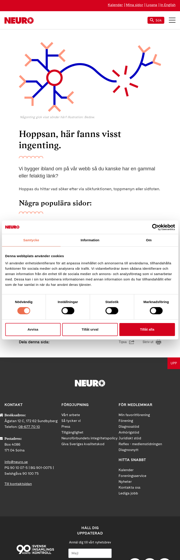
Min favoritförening (134, 361)
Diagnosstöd (129, 373)
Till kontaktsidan (18, 430)
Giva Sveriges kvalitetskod (82, 390)
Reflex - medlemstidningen (140, 390)
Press (65, 373)
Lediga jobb (128, 439)
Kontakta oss (129, 434)
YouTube (149, 511)
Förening (126, 367)
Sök (156, 20)
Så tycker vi (71, 367)
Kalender (115, 5)
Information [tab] (90, 240)
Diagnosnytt (129, 396)
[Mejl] (90, 499)
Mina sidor (134, 5)
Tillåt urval (90, 329)
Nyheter (125, 428)
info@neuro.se (16, 408)
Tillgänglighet (72, 378)
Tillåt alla (147, 329)
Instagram (164, 511)
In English (168, 5)
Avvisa (33, 329)
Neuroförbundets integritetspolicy (89, 384)
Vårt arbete (70, 361)
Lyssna (151, 5)
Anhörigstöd (129, 378)
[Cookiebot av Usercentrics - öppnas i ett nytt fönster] (155, 227)
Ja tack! (90, 546)
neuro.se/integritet (90, 536)
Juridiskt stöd (130, 384)
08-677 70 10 (29, 373)
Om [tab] (149, 240)
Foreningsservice (132, 422)
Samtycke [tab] (31, 240)
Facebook (135, 511)
